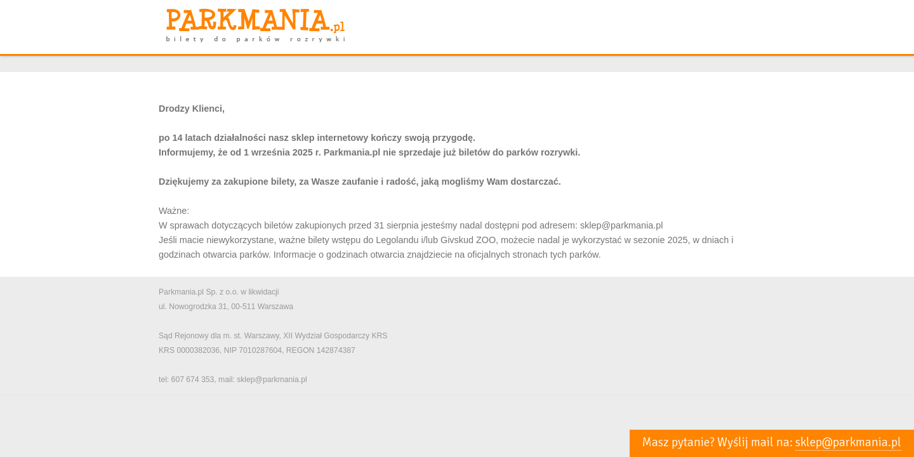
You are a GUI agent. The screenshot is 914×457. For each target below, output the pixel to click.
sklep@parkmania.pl (848, 442)
